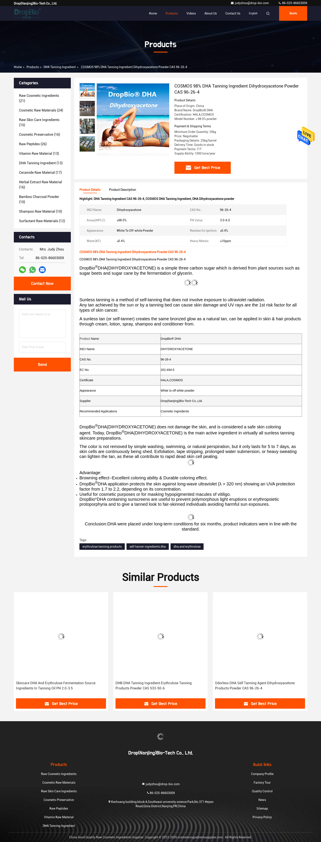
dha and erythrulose (187, 546)
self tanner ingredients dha (148, 546)
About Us (210, 13)
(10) (39, 199)
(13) (39, 153)
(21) (39, 98)
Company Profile (262, 774)
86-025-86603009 (292, 3)
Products (172, 13)
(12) (42, 221)
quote (293, 13)
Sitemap (262, 808)
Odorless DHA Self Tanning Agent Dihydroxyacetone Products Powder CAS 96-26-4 (255, 685)
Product (85, 338)
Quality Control (262, 791)
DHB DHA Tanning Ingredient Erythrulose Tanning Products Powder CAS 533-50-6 (153, 685)
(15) (39, 122)
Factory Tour (262, 782)
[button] (87, 150)
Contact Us (232, 13)
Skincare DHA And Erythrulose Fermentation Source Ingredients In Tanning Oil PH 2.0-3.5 (55, 685)
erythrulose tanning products (102, 546)
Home (153, 13)
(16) (39, 134)
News (262, 800)
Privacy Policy (262, 817)
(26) (33, 144)
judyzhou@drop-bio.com (250, 3)
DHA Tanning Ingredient (60, 67)
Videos (191, 13)
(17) (40, 173)
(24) (41, 110)
